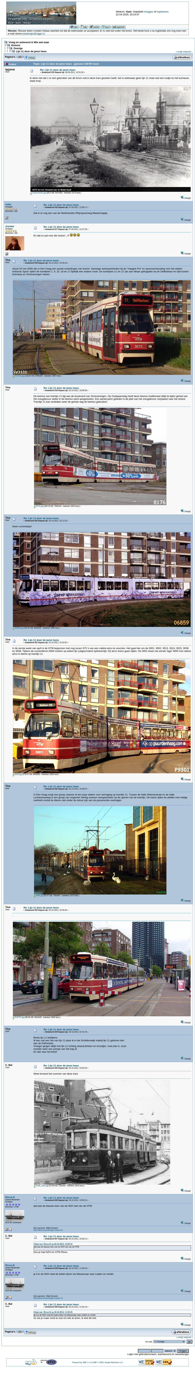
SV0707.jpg (19, 1017)
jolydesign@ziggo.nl (34, 33)
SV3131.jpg (19, 376)
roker (8, 204)
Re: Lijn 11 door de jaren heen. (58, 69)
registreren (162, 11)
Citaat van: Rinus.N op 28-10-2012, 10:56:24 (52, 1244)
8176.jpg (38, 506)
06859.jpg (18, 628)
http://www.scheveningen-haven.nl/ (48, 1230)
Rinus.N (10, 1197)
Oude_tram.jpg (41, 1186)
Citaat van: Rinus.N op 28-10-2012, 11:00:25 (52, 1312)
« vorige (179, 52)
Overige (18, 48)
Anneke (9, 226)
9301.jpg (17, 774)
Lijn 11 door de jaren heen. (31, 51)
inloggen (148, 11)
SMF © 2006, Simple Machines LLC (108, 1362)
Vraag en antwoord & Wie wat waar (29, 42)
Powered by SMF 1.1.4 (81, 1362)
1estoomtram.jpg (38, 193)
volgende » (187, 52)
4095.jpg (38, 896)
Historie (15, 45)
